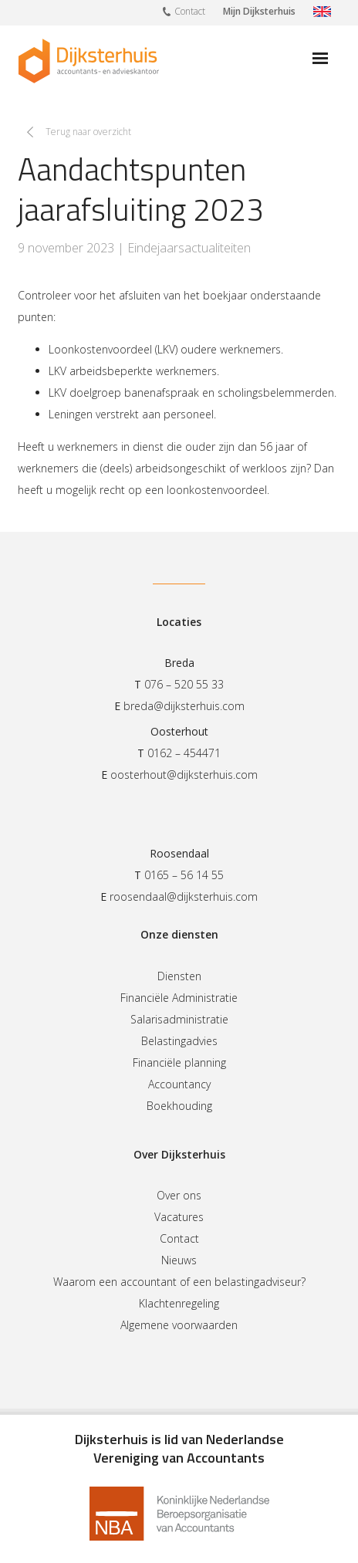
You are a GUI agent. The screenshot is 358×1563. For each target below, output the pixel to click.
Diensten (179, 976)
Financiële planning (179, 1062)
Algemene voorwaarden (179, 1325)
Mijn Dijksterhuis (259, 11)
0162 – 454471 (184, 753)
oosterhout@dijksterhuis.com (184, 774)
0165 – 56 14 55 (184, 875)
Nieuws (179, 1260)
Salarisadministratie (179, 1019)
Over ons (179, 1195)
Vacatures (179, 1216)
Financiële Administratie (179, 997)
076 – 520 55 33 (184, 684)
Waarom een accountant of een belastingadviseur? (179, 1281)
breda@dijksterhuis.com (184, 706)
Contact (184, 11)
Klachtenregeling (179, 1303)
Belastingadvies (179, 1041)
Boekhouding (179, 1105)
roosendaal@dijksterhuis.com (184, 896)
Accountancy (179, 1084)
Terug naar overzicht (88, 131)
